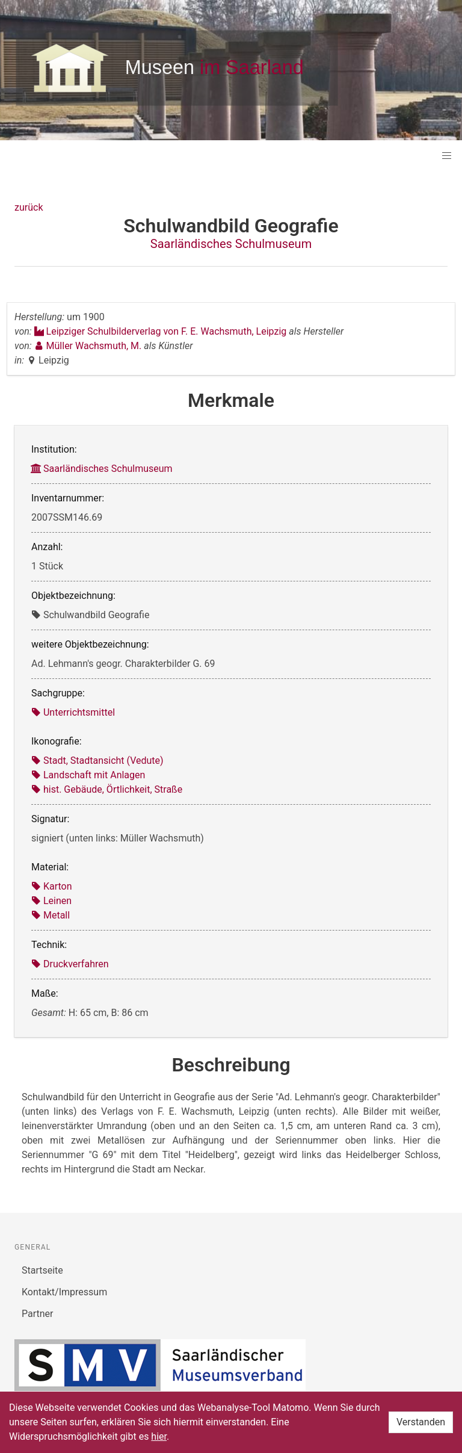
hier (159, 1436)
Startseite (42, 1270)
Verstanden (420, 1422)
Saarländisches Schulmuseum (231, 244)
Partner (38, 1313)
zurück (28, 207)
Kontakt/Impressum (64, 1292)
